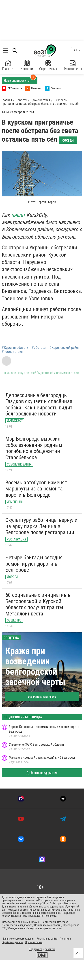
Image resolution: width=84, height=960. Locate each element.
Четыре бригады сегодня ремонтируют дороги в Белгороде (34, 563)
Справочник (48, 65)
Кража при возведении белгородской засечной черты (35, 666)
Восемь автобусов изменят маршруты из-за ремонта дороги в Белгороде (36, 488)
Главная (8, 65)
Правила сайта (33, 942)
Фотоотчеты (72, 65)
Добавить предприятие (42, 773)
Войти (76, 50)
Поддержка (35, 949)
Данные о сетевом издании (18, 938)
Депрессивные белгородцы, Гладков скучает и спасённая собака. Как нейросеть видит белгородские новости (38, 404)
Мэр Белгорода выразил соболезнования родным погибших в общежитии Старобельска (33, 448)
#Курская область (15, 348)
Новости (26, 65)
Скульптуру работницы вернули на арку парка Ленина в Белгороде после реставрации (41, 526)
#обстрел (39, 348)
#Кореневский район (65, 348)
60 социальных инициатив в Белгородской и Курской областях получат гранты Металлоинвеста (38, 604)
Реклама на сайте (47, 938)
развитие (50, 949)
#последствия (12, 352)
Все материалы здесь (42, 696)
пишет (18, 215)
